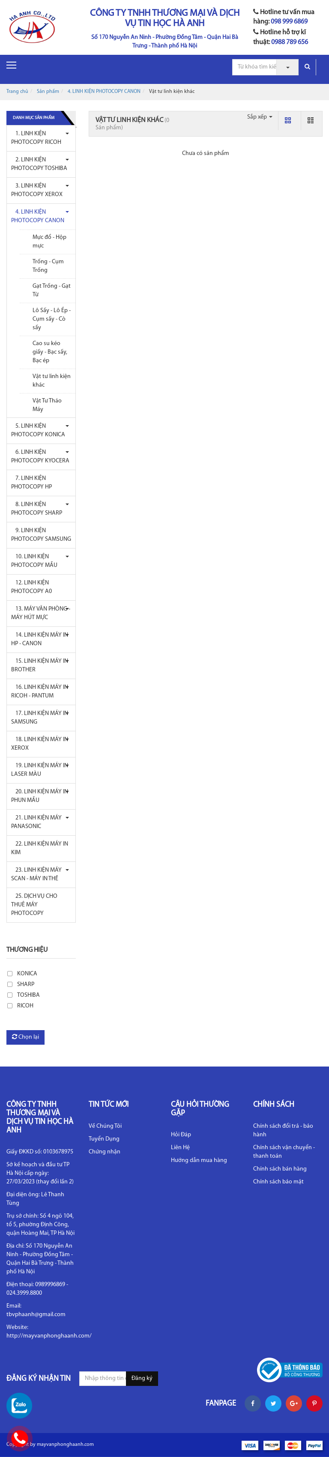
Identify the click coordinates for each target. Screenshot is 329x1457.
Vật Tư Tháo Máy (47, 405)
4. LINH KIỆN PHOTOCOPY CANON (104, 91)
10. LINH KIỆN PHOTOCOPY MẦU (34, 561)
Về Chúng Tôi (105, 1126)
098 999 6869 (289, 21)
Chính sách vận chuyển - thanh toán (284, 1151)
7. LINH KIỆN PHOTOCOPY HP (31, 482)
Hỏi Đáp (181, 1135)
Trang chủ (17, 91)
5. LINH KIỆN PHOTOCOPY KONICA (38, 430)
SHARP (25, 984)
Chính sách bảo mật (278, 1182)
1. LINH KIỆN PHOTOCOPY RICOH (36, 138)
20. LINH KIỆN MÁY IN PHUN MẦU (39, 796)
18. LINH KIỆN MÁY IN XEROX (39, 743)
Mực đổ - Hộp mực (49, 241)
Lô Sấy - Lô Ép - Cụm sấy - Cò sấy (52, 319)
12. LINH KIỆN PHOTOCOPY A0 (31, 587)
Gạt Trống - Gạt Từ (52, 290)
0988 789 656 (289, 42)
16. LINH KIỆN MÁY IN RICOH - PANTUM (39, 691)
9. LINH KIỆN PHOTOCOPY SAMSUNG (41, 534)
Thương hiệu (27, 950)
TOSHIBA (28, 995)
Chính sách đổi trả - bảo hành (283, 1130)
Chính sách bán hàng (280, 1169)
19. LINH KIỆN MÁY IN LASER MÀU (39, 770)
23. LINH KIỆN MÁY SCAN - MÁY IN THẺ (36, 874)
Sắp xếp (259, 117)
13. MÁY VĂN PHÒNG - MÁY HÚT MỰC (40, 613)
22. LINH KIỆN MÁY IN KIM (39, 848)
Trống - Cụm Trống (48, 266)
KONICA (27, 974)
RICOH (25, 1006)
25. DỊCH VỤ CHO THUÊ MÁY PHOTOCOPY (34, 905)
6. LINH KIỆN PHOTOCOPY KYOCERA (40, 456)
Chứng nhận (104, 1152)
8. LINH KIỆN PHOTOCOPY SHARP (36, 508)
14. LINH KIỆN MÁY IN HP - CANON (39, 639)
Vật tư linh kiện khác (52, 380)
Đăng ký (142, 1378)
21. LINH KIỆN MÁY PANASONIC (36, 822)
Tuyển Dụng (104, 1139)
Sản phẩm (48, 91)
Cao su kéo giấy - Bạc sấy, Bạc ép (50, 352)
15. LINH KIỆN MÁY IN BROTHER (39, 665)
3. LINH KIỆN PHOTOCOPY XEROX (37, 190)
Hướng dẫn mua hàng (199, 1160)
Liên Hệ (180, 1147)
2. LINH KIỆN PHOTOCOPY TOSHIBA (39, 164)
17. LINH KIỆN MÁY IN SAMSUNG (39, 717)
